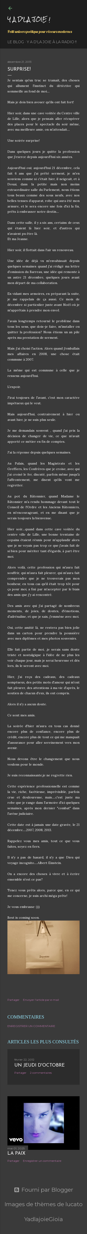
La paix (16, 1153)
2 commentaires (41, 1072)
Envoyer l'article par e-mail (41, 1000)
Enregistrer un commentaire (31, 1026)
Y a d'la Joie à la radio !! (52, 42)
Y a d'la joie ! (28, 19)
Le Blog (15, 42)
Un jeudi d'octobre (39, 1065)
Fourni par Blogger (43, 1190)
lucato (74, 1204)
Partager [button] (13, 1000)
